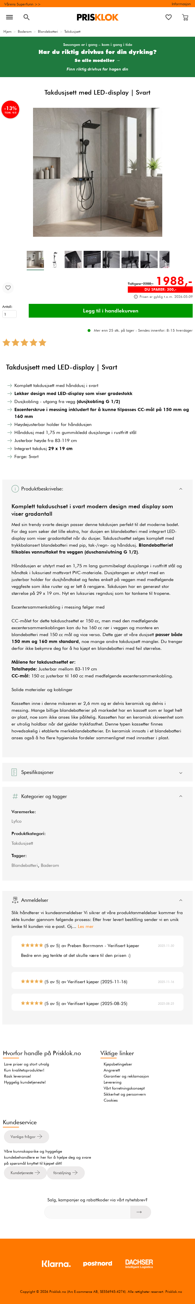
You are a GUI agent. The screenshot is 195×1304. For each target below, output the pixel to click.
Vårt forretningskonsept (124, 1088)
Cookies (111, 1100)
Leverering (112, 1082)
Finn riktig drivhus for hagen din (97, 69)
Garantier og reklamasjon (126, 1076)
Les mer (86, 926)
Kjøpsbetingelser (118, 1064)
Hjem (7, 31)
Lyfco (16, 821)
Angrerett (112, 1070)
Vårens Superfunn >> (22, 4)
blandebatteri (124, 531)
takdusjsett (129, 641)
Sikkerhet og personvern (125, 1094)
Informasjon (181, 3)
